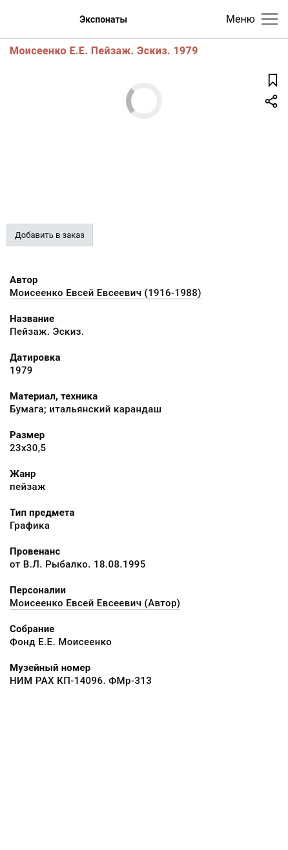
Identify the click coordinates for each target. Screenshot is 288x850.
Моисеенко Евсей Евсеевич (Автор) (95, 603)
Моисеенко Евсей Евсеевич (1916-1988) (105, 293)
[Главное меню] (269, 19)
